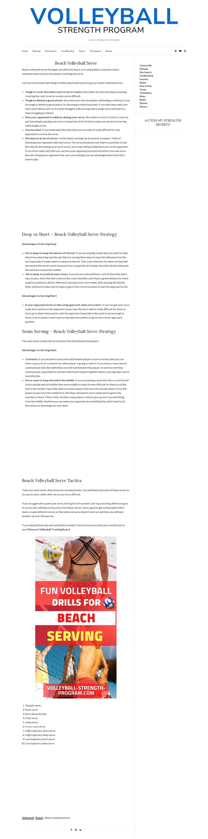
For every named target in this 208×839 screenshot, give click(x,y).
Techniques (95, 51)
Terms (81, 51)
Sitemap (36, 51)
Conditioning (67, 51)
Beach (109, 51)
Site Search (51, 51)
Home (25, 51)
